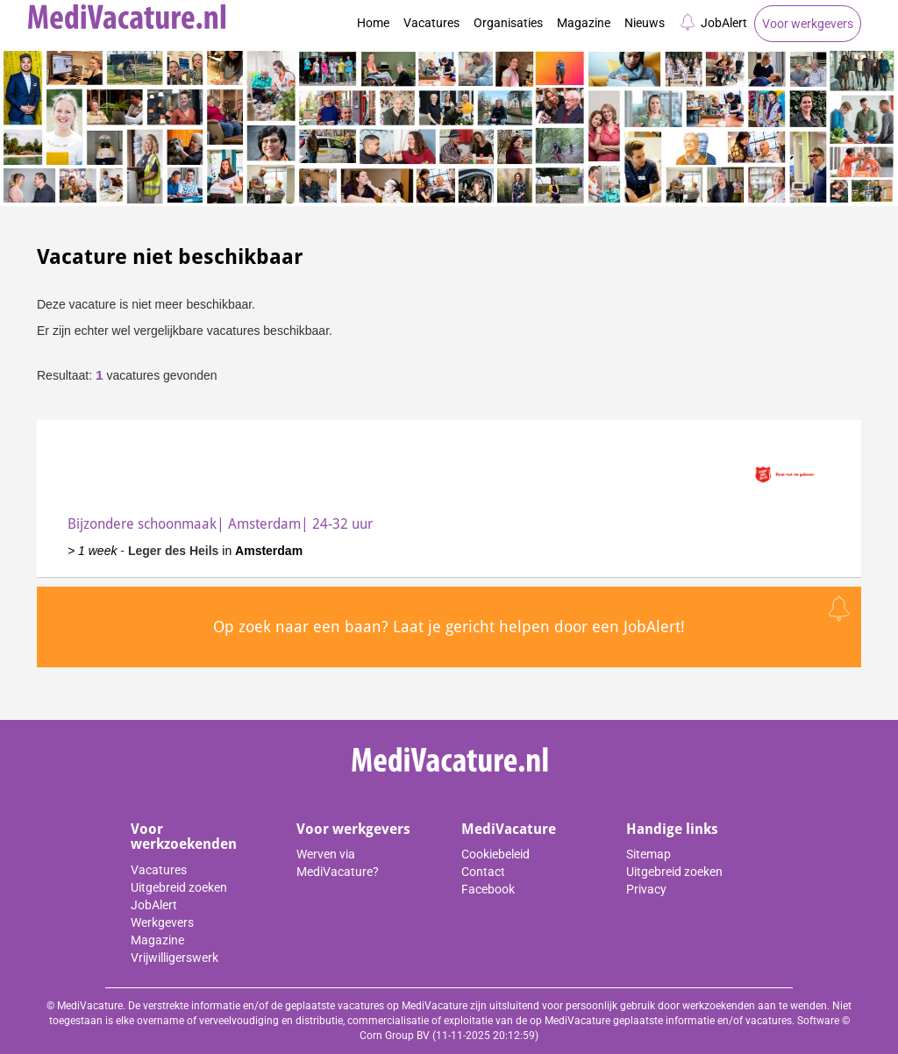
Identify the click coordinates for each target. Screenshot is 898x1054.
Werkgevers (162, 922)
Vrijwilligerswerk (174, 958)
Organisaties (508, 23)
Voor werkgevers (807, 24)
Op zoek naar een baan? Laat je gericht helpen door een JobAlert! (449, 626)
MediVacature (508, 829)
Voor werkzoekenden (184, 837)
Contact (483, 872)
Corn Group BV (395, 1035)
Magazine (583, 23)
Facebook (488, 889)
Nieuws (644, 23)
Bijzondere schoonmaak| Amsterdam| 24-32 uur (220, 524)
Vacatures (431, 23)
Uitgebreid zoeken (179, 887)
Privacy (646, 889)
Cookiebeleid (495, 854)
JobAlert (713, 22)
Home (373, 23)
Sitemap (648, 854)
